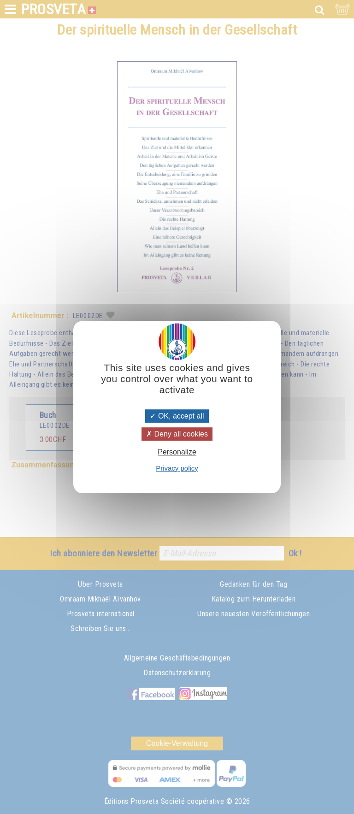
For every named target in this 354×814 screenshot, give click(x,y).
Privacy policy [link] (177, 468)
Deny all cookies (177, 434)
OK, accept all (177, 416)
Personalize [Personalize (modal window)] (177, 452)
